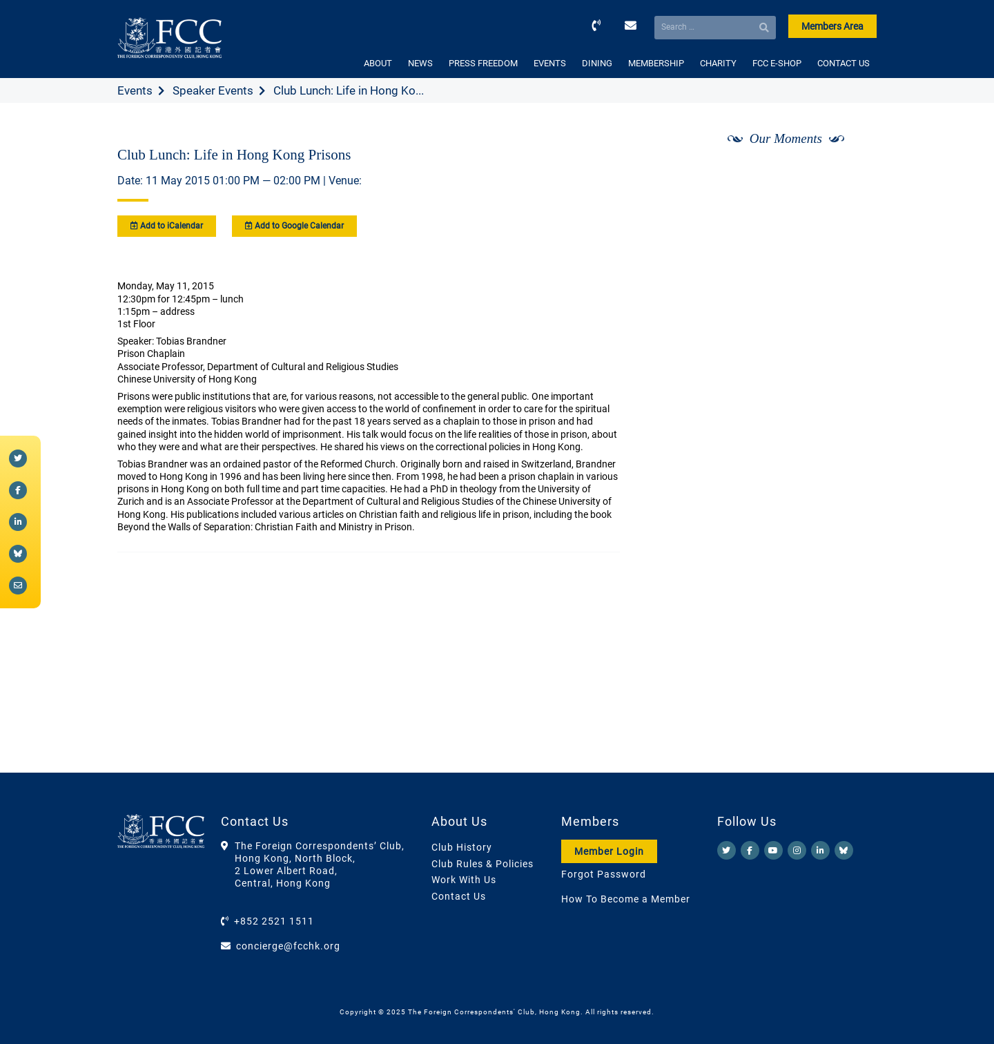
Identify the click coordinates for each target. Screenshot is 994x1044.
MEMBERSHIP (656, 63)
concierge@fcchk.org (288, 945)
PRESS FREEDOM (483, 63)
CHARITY (718, 63)
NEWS (420, 63)
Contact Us (458, 896)
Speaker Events (213, 90)
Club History (461, 847)
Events (135, 90)
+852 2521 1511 (274, 921)
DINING (597, 63)
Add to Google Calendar (294, 226)
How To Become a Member (625, 899)
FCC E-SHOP (776, 63)
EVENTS (550, 63)
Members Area (832, 26)
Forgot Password (603, 874)
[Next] (851, 175)
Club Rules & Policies (482, 863)
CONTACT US (843, 63)
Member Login (609, 851)
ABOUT (378, 63)
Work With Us (463, 879)
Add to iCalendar (166, 226)
